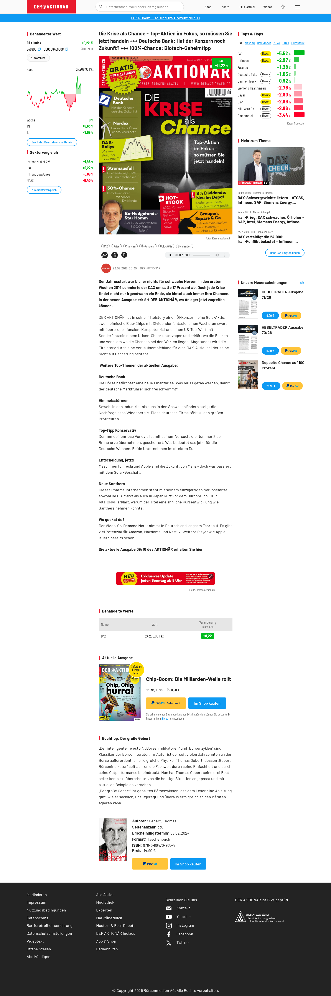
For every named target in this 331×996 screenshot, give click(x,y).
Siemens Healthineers (252, 88)
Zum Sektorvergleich (44, 190)
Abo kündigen (38, 956)
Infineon (243, 60)
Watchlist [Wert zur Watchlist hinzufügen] (39, 58)
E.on (240, 102)
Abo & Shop (106, 941)
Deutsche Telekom (248, 74)
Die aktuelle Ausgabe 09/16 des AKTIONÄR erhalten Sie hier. (151, 549)
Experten (104, 910)
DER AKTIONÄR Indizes (115, 933)
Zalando (243, 67)
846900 (34, 49)
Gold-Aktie (166, 246)
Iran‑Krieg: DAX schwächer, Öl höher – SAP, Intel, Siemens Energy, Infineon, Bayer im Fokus (271, 219)
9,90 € (270, 315)
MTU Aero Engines (248, 108)
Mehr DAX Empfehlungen (285, 253)
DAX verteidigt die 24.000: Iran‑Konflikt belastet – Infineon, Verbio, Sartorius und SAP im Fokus (269, 239)
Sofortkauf (166, 703)
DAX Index (34, 43)
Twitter (177, 942)
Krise (117, 246)
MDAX (276, 42)
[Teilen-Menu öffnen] (104, 255)
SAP (240, 53)
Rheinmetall (245, 115)
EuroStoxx (298, 42)
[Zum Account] (225, 6)
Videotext (35, 941)
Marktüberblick (109, 917)
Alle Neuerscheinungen (297, 282)
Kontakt (178, 907)
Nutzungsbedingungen (46, 910)
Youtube (178, 916)
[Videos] (268, 6)
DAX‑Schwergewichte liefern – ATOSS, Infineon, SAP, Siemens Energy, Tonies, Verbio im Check (271, 200)
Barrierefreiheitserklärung (49, 925)
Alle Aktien (105, 894)
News (266, 53)
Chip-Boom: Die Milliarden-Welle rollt (188, 679)
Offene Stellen (39, 948)
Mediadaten (37, 894)
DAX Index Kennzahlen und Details (51, 142)
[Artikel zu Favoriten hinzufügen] (124, 255)
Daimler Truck (247, 81)
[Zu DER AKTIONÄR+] (247, 6)
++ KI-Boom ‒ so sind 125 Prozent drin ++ (165, 17)
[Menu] (297, 6)
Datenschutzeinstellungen (49, 933)
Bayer (241, 95)
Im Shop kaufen (207, 703)
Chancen (130, 246)
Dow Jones (264, 42)
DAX (105, 246)
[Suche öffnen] (101, 7)
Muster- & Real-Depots (115, 925)
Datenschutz (37, 917)
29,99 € (271, 386)
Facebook (179, 933)
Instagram (180, 925)
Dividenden (184, 246)
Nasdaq (250, 42)
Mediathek (105, 902)
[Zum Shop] (208, 6)
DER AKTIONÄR (150, 268)
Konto (165, 718)
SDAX (286, 42)
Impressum (36, 902)
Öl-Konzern (148, 246)
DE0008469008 (56, 49)
